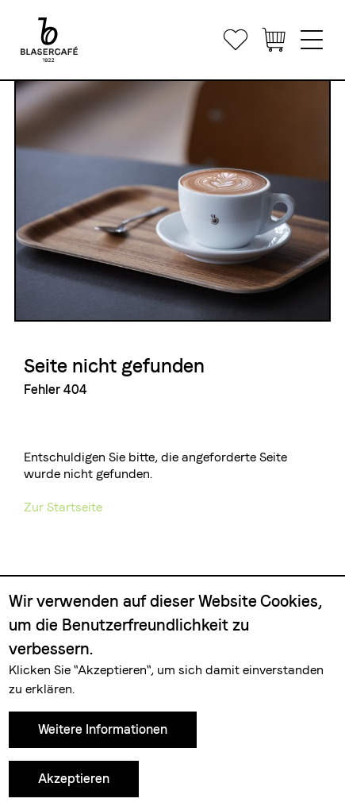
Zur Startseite (63, 507)
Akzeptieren (73, 778)
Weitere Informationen (102, 729)
